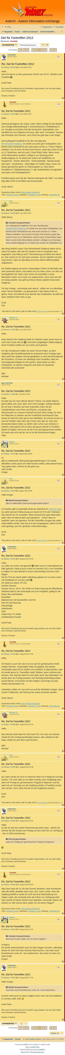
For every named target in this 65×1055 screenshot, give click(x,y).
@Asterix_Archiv (34, 195)
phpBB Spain (35, 1047)
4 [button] (36, 50)
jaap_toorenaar (7, 383)
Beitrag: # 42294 (8, 654)
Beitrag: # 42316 (8, 978)
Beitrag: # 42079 (8, 491)
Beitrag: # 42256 (8, 559)
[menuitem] (8, 27)
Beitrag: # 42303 (8, 821)
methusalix (12, 55)
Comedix (14, 41)
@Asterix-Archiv (12, 195)
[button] (20, 50)
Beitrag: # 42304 (8, 885)
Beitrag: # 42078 (8, 454)
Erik (10, 201)
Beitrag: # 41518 (8, 67)
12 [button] (51, 50)
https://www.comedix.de (30, 192)
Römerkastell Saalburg (11, 144)
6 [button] (42, 50)
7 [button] (45, 50)
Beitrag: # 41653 (8, 394)
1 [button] (27, 50)
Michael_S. (13, 317)
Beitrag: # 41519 (8, 114)
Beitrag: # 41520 (8, 213)
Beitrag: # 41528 (8, 330)
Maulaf (11, 442)
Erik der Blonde (42, 311)
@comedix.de (54, 195)
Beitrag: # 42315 (8, 929)
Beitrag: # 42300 (8, 767)
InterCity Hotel (55, 509)
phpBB (25, 1044)
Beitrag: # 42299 (8, 724)
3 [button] (32, 50)
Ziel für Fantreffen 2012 (17, 38)
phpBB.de (42, 1049)
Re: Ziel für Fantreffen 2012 (17, 63)
